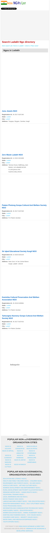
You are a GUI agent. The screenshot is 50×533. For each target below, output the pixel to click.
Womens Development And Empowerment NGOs (21, 487)
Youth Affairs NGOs (11, 522)
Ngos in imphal (8, 451)
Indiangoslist (14, 365)
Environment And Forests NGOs (15, 483)
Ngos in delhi (32, 446)
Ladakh (8, 117)
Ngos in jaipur (19, 460)
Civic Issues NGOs (34, 515)
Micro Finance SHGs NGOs (13, 499)
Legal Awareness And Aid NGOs (15, 497)
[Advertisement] (25, 24)
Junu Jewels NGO (9, 111)
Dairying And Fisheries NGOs (14, 515)
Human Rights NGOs (29, 492)
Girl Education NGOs (36, 501)
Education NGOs (26, 510)
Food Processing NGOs (12, 506)
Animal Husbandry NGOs (32, 512)
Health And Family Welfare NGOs (15, 481)
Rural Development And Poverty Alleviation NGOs (22, 490)
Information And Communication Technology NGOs (23, 508)
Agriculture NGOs (10, 485)
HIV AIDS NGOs (35, 483)
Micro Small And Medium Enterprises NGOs (20, 519)
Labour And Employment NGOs (15, 501)
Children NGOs (36, 481)
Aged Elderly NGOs (10, 510)
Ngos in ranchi (20, 464)
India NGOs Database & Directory (31, 526)
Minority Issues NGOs (29, 517)
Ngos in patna (31, 448)
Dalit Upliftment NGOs (35, 503)
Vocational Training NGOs (13, 494)
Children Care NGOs (11, 517)
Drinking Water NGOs (11, 492)
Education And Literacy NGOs (14, 478)
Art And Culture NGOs (27, 485)
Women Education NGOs (12, 512)
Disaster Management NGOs (14, 503)
